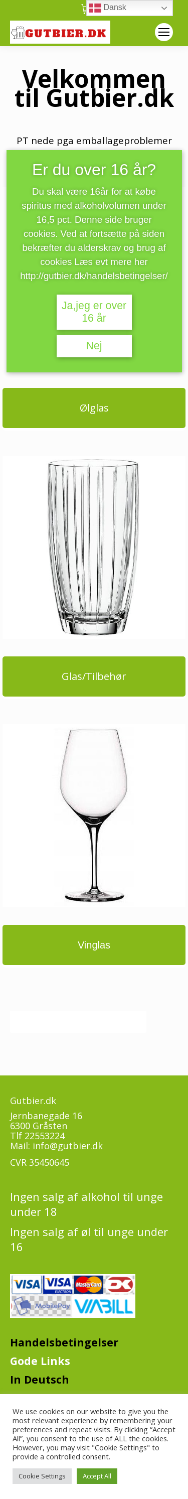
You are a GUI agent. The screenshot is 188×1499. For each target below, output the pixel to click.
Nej (94, 346)
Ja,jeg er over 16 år (94, 312)
